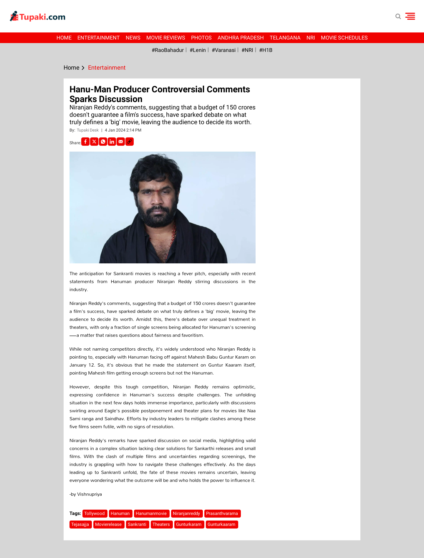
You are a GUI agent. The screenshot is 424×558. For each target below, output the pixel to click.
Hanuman (121, 513)
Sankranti (138, 524)
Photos (201, 38)
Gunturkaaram (222, 524)
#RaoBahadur (168, 50)
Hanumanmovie (152, 513)
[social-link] (129, 141)
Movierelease (109, 524)
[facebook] (85, 141)
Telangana (285, 38)
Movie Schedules (344, 38)
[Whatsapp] (103, 141)
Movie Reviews (165, 38)
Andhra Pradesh (241, 38)
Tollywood (95, 513)
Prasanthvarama (222, 513)
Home (64, 38)
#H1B (265, 50)
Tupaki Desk (88, 130)
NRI (311, 38)
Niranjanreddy (187, 513)
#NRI (247, 50)
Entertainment (98, 38)
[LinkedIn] (111, 141)
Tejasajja (80, 524)
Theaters (162, 524)
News (133, 38)
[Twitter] (94, 141)
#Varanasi (224, 50)
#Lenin (198, 50)
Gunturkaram (189, 524)
